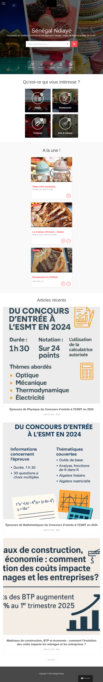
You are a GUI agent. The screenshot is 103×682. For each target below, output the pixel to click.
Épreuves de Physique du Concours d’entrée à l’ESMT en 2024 (51, 409)
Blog (57, 414)
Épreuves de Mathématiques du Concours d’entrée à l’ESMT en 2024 (51, 525)
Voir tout (51, 660)
